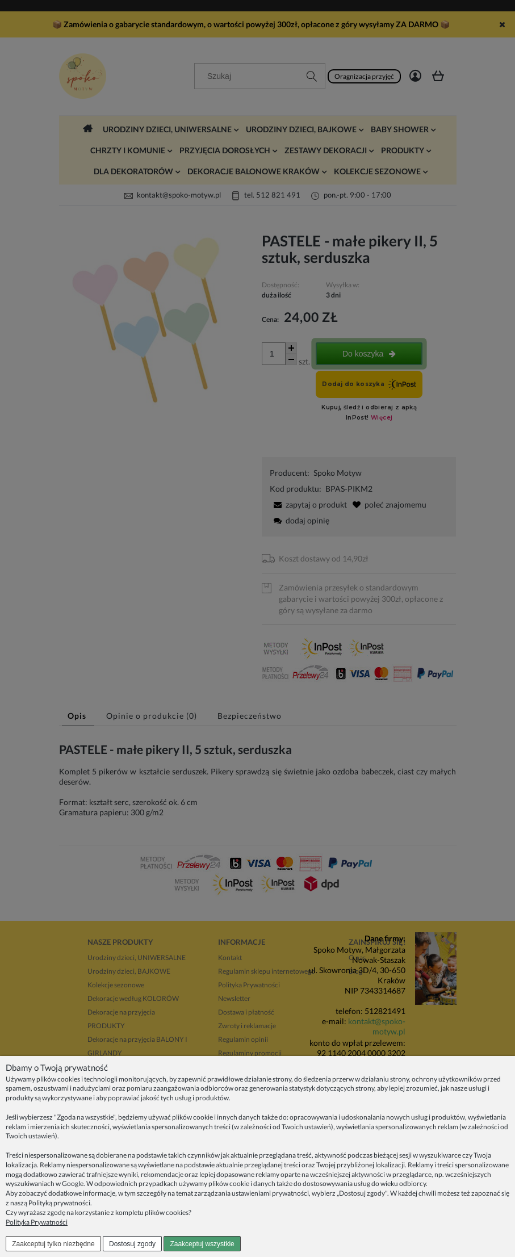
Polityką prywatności (59, 1203)
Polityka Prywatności (37, 1222)
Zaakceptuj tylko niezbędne (53, 1244)
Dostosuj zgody (132, 1244)
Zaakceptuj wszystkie (202, 1244)
